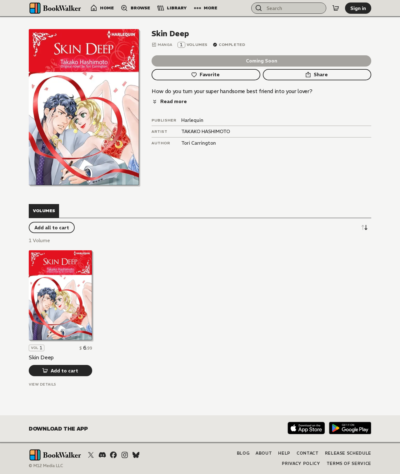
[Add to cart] (60, 370)
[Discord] (102, 455)
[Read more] (169, 101)
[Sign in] (358, 8)
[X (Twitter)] (91, 455)
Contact (308, 453)
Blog (243, 453)
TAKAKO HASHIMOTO (205, 131)
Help (284, 453)
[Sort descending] (364, 227)
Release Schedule (348, 453)
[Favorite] (206, 74)
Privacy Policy (301, 464)
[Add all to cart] (52, 227)
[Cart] (335, 8)
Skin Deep (41, 357)
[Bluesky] (136, 455)
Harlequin (192, 120)
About (264, 453)
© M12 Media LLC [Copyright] (46, 466)
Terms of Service (349, 464)
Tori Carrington (198, 143)
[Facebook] (113, 455)
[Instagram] (124, 455)
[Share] (317, 74)
